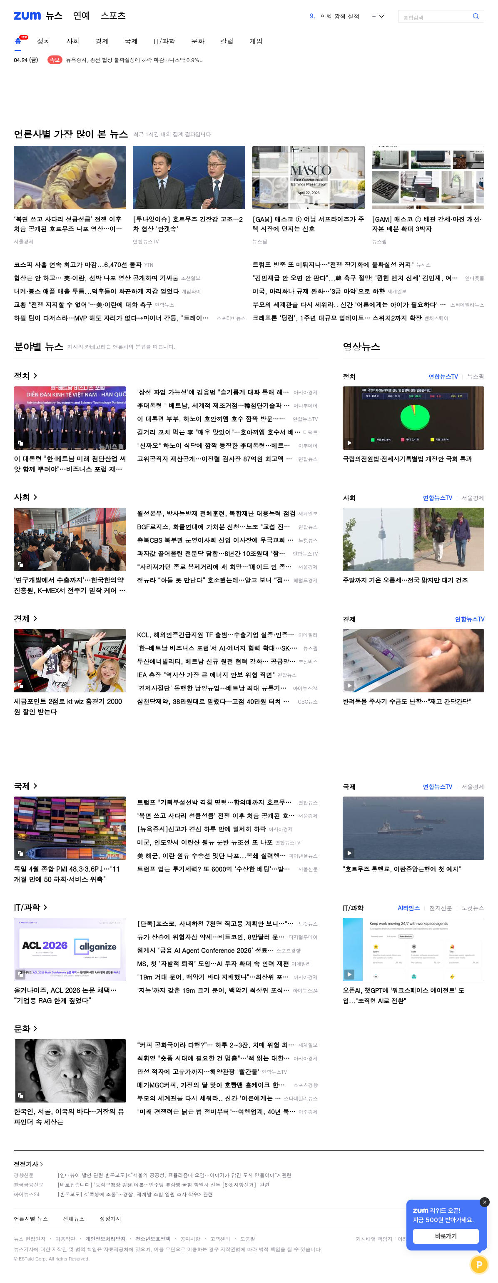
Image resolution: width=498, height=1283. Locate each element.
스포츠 (113, 15)
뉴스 (54, 15)
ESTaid (26, 1258)
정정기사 (26, 1164)
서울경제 (24, 241)
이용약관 (65, 1238)
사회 (73, 41)
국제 (131, 41)
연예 (81, 15)
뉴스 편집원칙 (29, 1238)
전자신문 (440, 908)
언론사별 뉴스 (31, 1219)
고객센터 (220, 1238)
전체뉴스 (74, 1219)
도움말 (247, 1238)
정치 (43, 41)
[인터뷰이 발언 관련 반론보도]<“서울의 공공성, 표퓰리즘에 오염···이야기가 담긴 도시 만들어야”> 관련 (174, 1174)
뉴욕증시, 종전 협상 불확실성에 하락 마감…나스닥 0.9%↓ (134, 60)
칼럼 (227, 41)
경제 (102, 41)
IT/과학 (164, 41)
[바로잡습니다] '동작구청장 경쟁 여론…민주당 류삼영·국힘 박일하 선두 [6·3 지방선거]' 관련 (163, 1184)
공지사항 (190, 1238)
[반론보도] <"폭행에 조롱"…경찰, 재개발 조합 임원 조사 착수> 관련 (135, 1194)
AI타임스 (409, 908)
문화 (197, 41)
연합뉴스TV (146, 241)
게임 (256, 41)
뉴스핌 (259, 241)
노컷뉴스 (473, 908)
